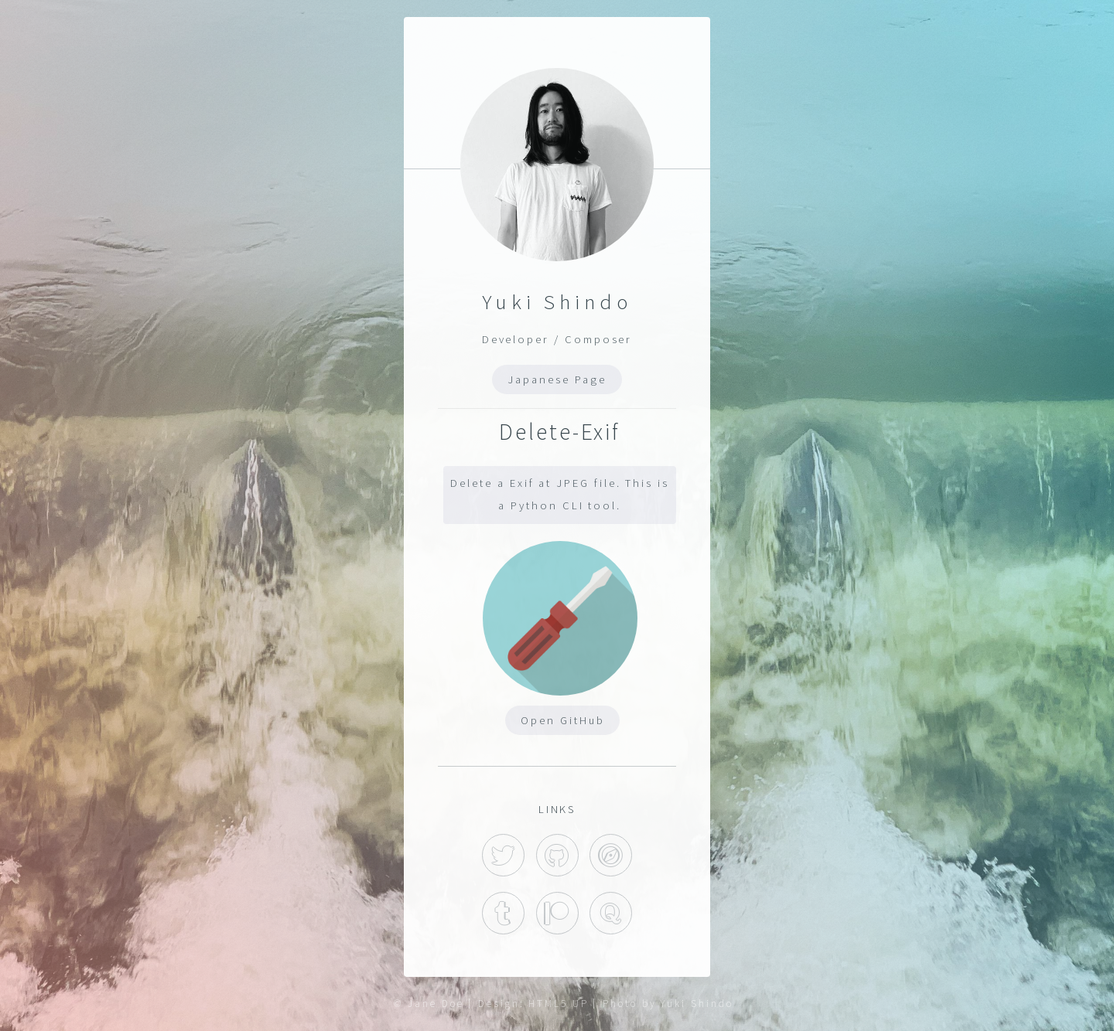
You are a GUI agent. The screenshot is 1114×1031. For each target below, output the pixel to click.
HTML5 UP (558, 1003)
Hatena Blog (610, 855)
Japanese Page (556, 379)
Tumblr (503, 913)
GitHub (557, 855)
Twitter (503, 855)
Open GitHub (562, 720)
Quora (610, 913)
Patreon (557, 913)
